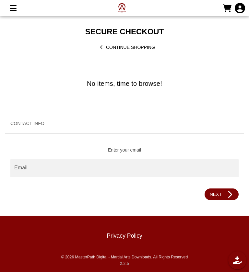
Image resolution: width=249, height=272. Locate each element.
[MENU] (13, 8)
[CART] (227, 8)
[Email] (124, 168)
